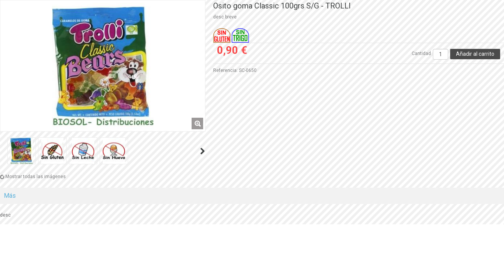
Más (10, 195)
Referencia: (225, 70)
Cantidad (421, 53)
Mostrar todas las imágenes (35, 176)
